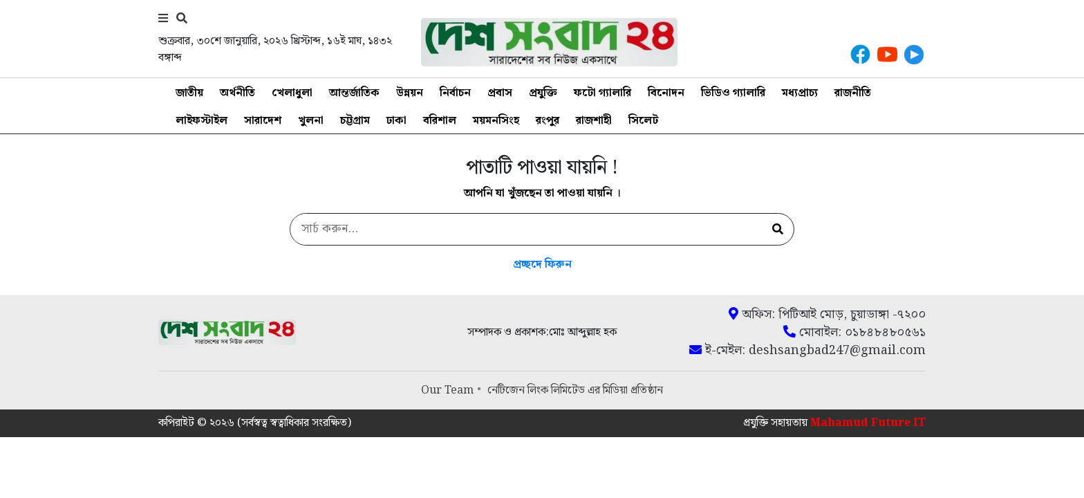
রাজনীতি (852, 93)
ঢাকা (396, 120)
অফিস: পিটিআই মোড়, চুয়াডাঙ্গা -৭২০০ (827, 315)
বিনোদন (666, 93)
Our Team (447, 390)
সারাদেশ (262, 120)
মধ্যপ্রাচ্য (800, 93)
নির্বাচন (455, 93)
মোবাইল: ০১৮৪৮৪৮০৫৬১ (854, 333)
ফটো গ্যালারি (602, 93)
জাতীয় (189, 93)
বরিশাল (439, 120)
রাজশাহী (594, 120)
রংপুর (547, 120)
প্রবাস (499, 93)
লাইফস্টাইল (201, 120)
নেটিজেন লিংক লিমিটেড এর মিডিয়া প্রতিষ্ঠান (575, 390)
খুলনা (311, 120)
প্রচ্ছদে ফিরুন (542, 264)
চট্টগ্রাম (355, 120)
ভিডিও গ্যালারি (733, 93)
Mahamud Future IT (868, 423)
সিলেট (643, 120)
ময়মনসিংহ (496, 120)
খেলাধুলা (292, 93)
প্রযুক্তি (543, 93)
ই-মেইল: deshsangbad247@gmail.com (807, 351)
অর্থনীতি (237, 93)
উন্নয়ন (409, 93)
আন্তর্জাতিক (354, 93)
